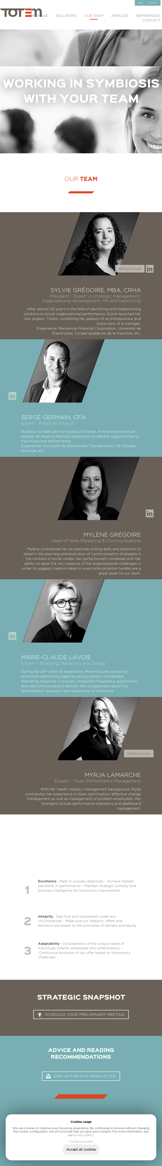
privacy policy (83, 1135)
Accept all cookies (81, 1149)
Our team (93, 16)
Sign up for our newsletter (85, 1076)
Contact (151, 20)
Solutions (66, 16)
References (129, 268)
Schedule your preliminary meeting (85, 1014)
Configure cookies (81, 1141)
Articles (119, 16)
